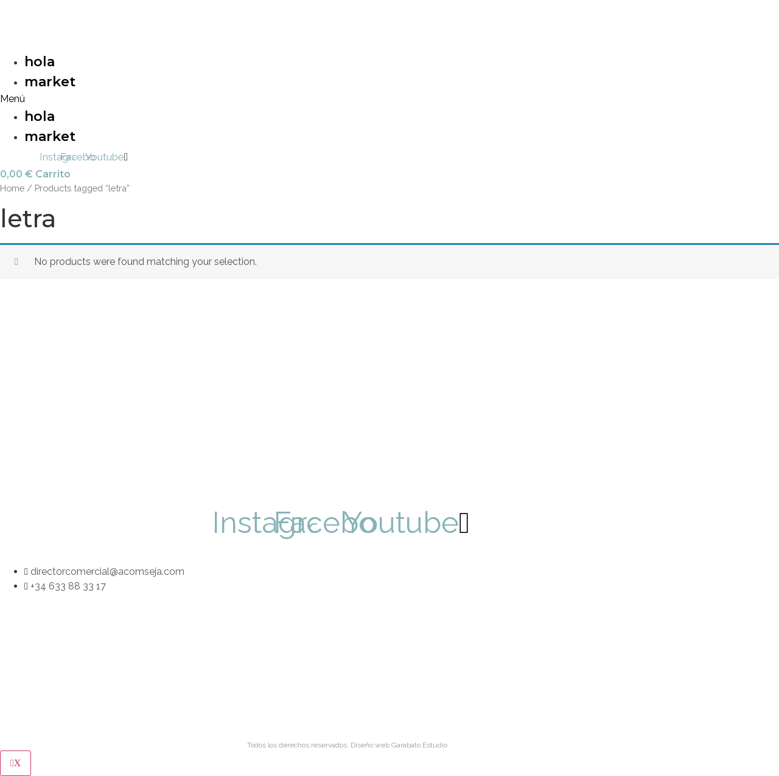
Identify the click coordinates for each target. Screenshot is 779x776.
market (49, 82)
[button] (192, 99)
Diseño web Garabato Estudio (399, 745)
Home (12, 188)
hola (39, 61)
